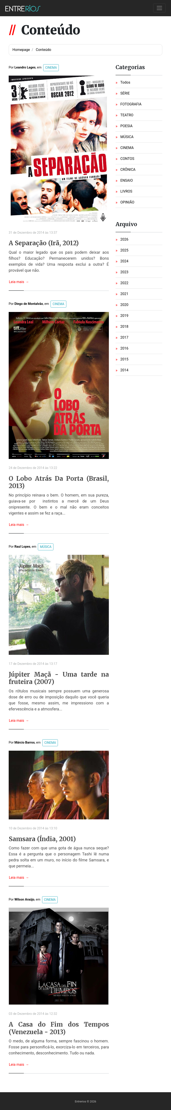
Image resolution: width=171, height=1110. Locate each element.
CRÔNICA (128, 169)
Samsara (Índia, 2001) (42, 839)
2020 (124, 305)
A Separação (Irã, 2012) (44, 243)
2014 (124, 370)
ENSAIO (126, 180)
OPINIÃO (127, 202)
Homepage (21, 50)
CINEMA (127, 148)
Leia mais (19, 282)
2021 (124, 294)
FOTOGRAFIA (131, 104)
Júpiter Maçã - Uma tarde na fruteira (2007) (59, 678)
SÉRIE (125, 93)
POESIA (126, 126)
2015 (124, 359)
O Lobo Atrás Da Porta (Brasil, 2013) (59, 482)
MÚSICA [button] (45, 547)
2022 (124, 283)
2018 (124, 326)
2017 (124, 337)
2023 (124, 272)
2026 (124, 239)
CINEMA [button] (51, 67)
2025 (124, 250)
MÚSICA (127, 137)
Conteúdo (43, 50)
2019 (124, 316)
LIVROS (126, 191)
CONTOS (127, 159)
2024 (124, 261)
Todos (125, 82)
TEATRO (126, 115)
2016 (124, 348)
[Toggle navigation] (159, 8)
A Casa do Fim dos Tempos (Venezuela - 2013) (59, 1028)
